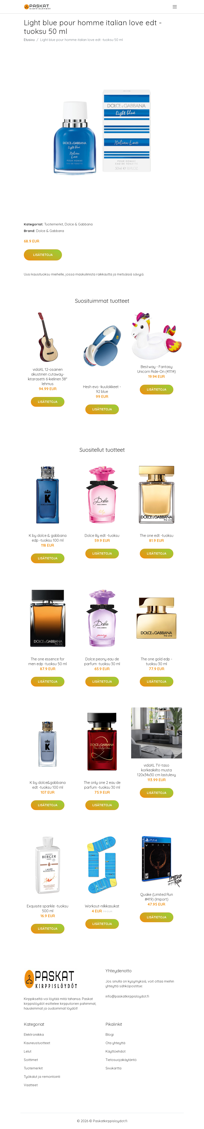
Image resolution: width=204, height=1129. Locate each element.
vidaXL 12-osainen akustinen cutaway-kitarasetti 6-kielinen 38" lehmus (47, 376)
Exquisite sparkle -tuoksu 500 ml (47, 908)
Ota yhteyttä (115, 1043)
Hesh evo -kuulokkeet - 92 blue (102, 389)
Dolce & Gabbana (79, 224)
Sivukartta (113, 1068)
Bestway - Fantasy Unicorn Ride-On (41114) (156, 369)
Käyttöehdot (115, 1051)
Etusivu (29, 40)
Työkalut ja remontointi (42, 1076)
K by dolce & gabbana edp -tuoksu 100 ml (47, 538)
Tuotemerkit (53, 224)
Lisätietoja (43, 255)
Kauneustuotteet (37, 1043)
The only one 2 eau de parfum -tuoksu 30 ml (102, 785)
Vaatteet (31, 1085)
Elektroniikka (34, 1034)
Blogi (110, 1034)
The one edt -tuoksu (156, 535)
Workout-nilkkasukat (102, 906)
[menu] (175, 6)
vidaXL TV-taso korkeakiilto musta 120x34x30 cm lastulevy (156, 770)
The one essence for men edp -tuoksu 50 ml (47, 661)
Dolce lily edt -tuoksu (102, 535)
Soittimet (31, 1060)
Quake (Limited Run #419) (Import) (156, 897)
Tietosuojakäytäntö (121, 1060)
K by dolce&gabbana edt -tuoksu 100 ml (48, 785)
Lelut (27, 1051)
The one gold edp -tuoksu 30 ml (156, 661)
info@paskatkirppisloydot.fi (127, 996)
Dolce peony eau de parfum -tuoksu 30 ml (102, 661)
